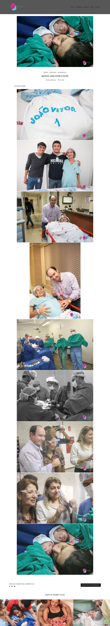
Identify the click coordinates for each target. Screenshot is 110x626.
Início (73, 7)
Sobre (92, 7)
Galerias (86, 7)
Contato (97, 7)
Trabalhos (79, 7)
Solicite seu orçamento (90, 585)
